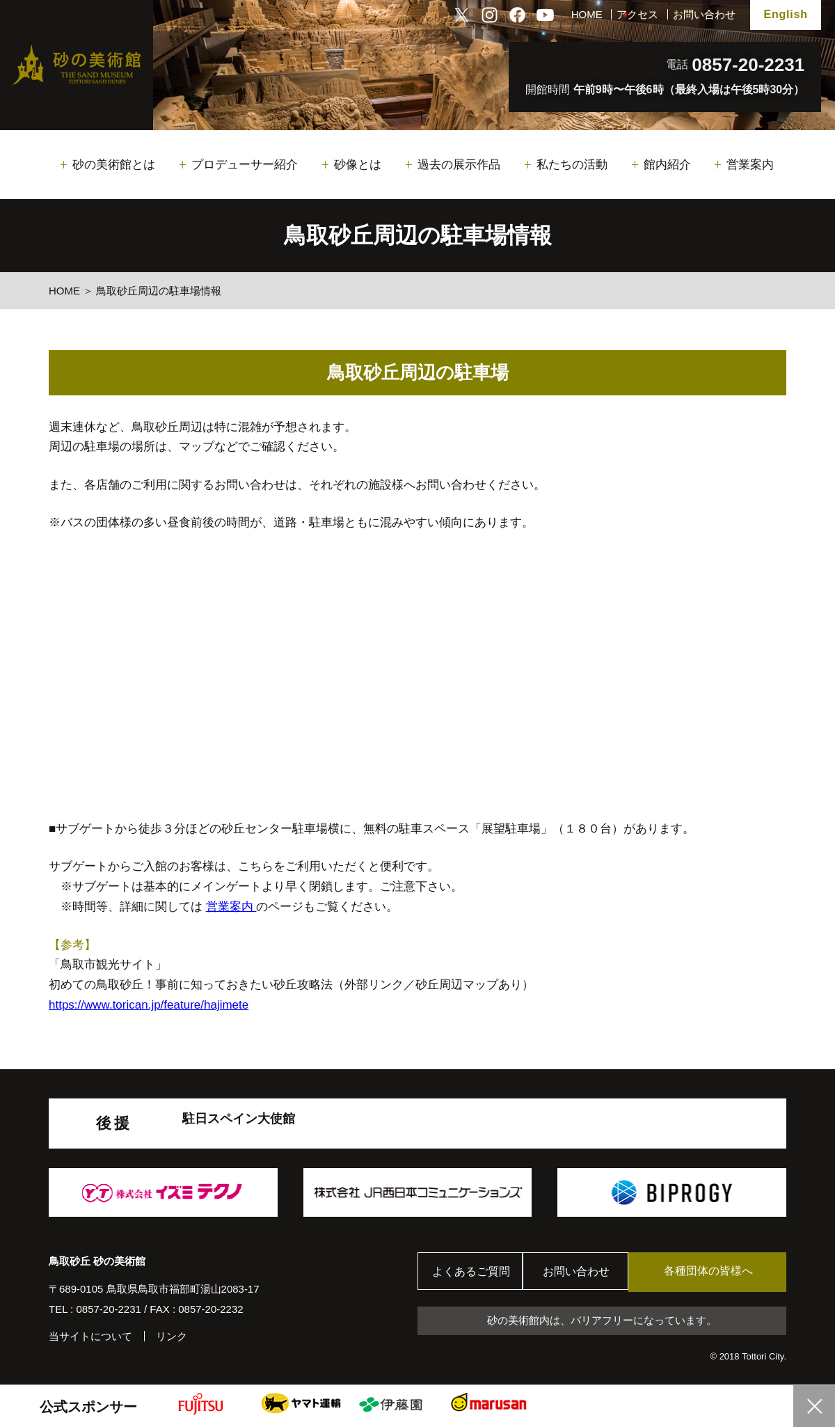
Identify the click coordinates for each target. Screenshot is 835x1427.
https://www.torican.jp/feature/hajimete (148, 1004)
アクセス (637, 14)
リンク (171, 1336)
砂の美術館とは (113, 165)
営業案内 (750, 165)
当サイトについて (90, 1336)
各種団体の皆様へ (720, 1271)
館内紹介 (667, 165)
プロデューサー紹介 (244, 165)
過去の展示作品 (459, 165)
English (785, 14)
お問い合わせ (704, 14)
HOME (587, 14)
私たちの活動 (571, 165)
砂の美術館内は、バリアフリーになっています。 (602, 1321)
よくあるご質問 (472, 1272)
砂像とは (357, 165)
